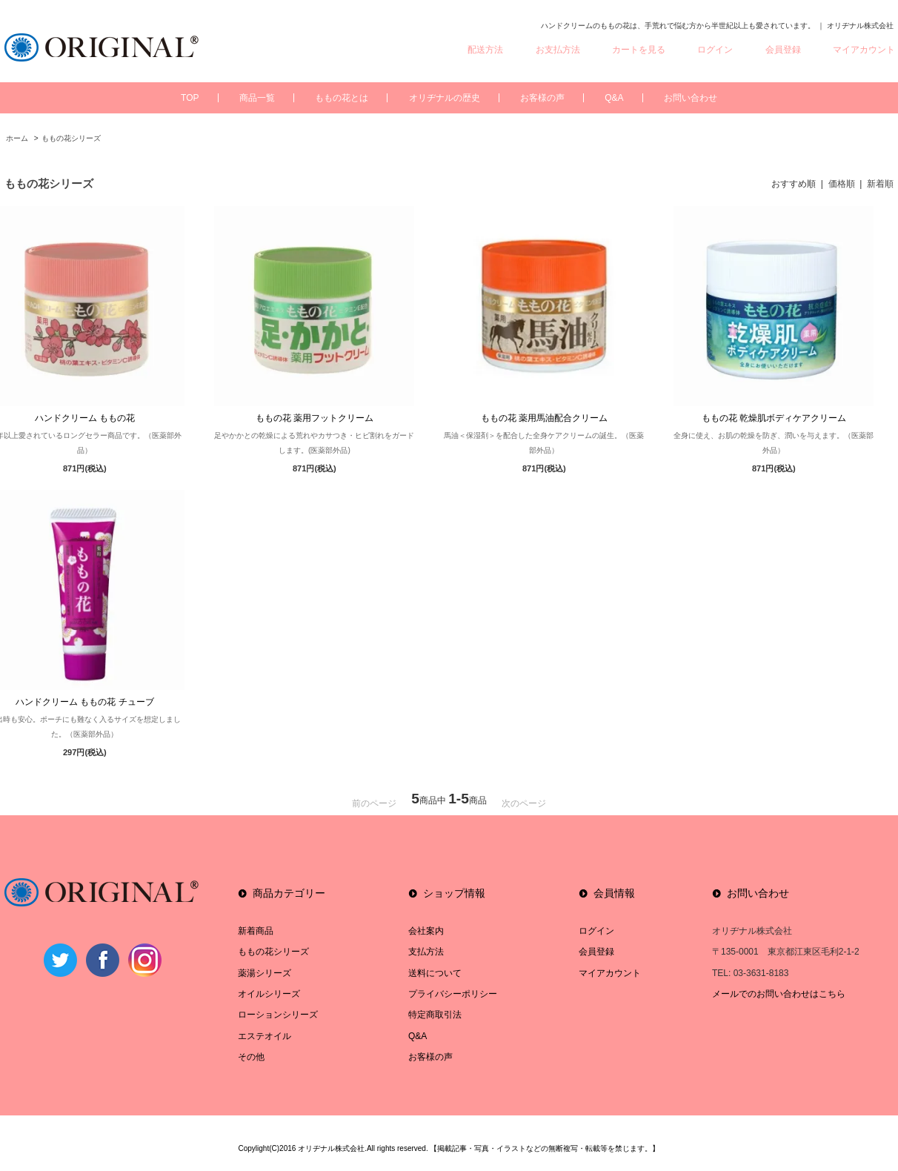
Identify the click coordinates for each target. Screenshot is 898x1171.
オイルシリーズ (269, 994)
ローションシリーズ (278, 1014)
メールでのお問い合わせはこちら (778, 994)
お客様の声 (542, 98)
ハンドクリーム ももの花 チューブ (85, 702)
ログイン (715, 49)
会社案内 (426, 931)
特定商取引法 (435, 1014)
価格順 (841, 184)
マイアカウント (864, 49)
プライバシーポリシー (452, 994)
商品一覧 (257, 98)
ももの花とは (341, 98)
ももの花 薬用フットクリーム (314, 418)
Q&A (614, 98)
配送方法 (485, 49)
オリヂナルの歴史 (444, 98)
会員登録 (783, 49)
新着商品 (255, 931)
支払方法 (426, 951)
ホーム (17, 138)
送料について (435, 973)
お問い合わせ (690, 98)
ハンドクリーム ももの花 (85, 418)
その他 (251, 1057)
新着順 (880, 184)
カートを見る (638, 49)
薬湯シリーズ (264, 973)
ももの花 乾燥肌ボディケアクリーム (774, 418)
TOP (190, 98)
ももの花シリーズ (71, 138)
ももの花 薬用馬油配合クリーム (544, 418)
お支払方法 (558, 49)
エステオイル (264, 1036)
